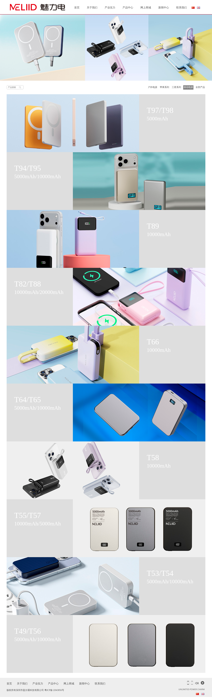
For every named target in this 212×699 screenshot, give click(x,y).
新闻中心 (163, 7)
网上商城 (145, 7)
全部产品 (200, 87)
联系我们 (181, 7)
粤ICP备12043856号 (54, 690)
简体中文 (193, 8)
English (198, 7)
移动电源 (188, 87)
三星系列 (176, 87)
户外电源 (152, 87)
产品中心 (128, 7)
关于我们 (92, 7)
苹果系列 (164, 87)
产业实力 (110, 7)
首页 (77, 7)
